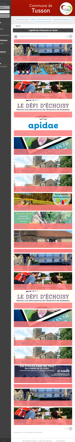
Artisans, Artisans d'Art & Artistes (55, 19)
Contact (10, 7)
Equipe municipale (7, 29)
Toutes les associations (9, 66)
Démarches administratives (10, 35)
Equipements (6, 32)
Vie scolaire (5, 55)
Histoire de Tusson (7, 44)
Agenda (4, 26)
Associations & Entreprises (57, 22)
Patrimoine (5, 47)
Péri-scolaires (6, 58)
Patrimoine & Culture (37, 19)
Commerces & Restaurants (39, 22)
